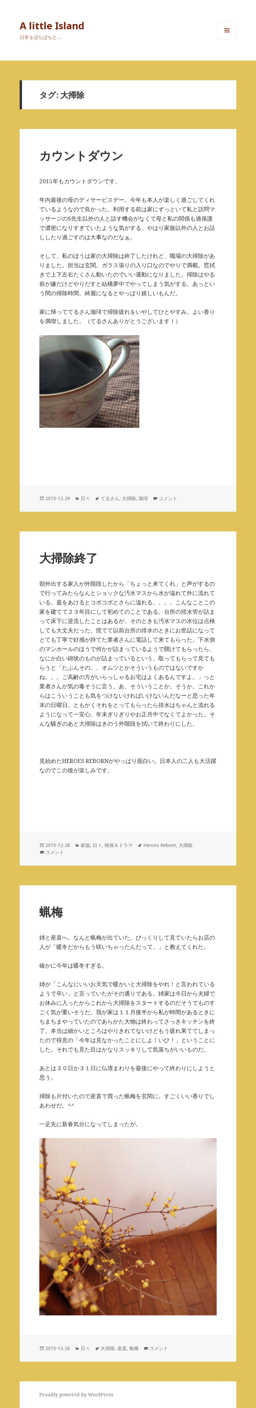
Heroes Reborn (159, 845)
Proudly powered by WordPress (76, 1394)
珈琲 (143, 498)
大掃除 (129, 498)
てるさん (110, 498)
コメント (168, 498)
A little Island (52, 25)
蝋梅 (51, 912)
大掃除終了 (68, 558)
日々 (85, 498)
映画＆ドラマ (119, 845)
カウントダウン (81, 155)
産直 (122, 1348)
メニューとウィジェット (227, 39)
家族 (85, 845)
